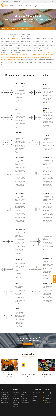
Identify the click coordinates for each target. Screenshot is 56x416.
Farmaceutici (23, 394)
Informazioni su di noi (28, 6)
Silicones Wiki (34, 396)
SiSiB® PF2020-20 (47, 283)
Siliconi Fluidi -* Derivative (15, 28)
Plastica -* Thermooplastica (24, 397)
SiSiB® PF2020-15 (19, 283)
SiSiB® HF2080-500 (47, 258)
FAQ (33, 398)
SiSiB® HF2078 (46, 234)
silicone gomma (14, 48)
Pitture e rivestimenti (16, 398)
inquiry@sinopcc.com (17, 1)
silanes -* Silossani (4, 392)
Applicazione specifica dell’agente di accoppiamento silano (28, 375)
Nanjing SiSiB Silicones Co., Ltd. (10, 414)
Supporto (18, 5)
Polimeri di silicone (4, 402)
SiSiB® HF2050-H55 (19, 193)
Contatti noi (36, 6)
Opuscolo (34, 400)
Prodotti (6, 5)
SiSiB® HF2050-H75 (47, 193)
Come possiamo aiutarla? (28, 338)
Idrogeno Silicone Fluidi (25, 28)
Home (4, 28)
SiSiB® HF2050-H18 (19, 157)
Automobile (15, 396)
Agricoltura (14, 394)
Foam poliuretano (24, 400)
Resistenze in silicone (5, 398)
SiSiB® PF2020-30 (19, 308)
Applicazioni (11, 5)
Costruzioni (15, 400)
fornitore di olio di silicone (15, 38)
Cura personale (23, 392)
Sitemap (34, 414)
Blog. (22, 5)
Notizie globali (28, 354)
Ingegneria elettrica (16, 402)
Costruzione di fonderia (15, 408)
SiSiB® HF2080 (18, 259)
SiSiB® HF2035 (46, 135)
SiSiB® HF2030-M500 (20, 83)
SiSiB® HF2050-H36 (47, 157)
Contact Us (47, 389)
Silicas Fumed (3, 400)
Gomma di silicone (4, 396)
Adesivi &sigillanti (16, 392)
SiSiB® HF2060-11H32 (20, 229)
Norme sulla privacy (41, 414)
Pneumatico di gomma (25, 402)
